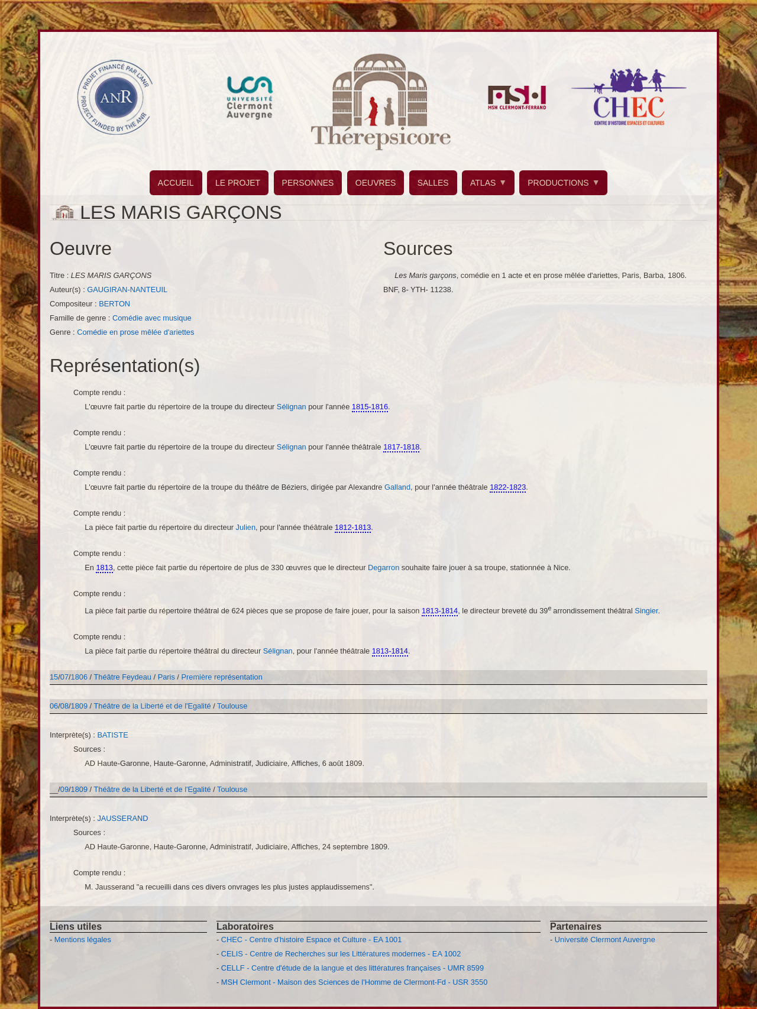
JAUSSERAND (122, 818)
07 (64, 676)
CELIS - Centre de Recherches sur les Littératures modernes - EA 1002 (341, 953)
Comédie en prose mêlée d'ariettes (135, 332)
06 (54, 705)
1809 (79, 705)
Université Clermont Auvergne (605, 939)
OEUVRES (375, 182)
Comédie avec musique (152, 317)
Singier (646, 610)
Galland (397, 487)
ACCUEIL (176, 182)
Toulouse (232, 705)
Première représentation (221, 676)
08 (64, 705)
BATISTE (112, 734)
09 (64, 789)
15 (54, 676)
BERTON (114, 303)
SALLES (433, 182)
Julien (245, 527)
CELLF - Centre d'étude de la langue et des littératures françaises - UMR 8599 (352, 967)
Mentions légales (82, 939)
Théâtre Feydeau (122, 676)
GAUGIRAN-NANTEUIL (127, 289)
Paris (166, 676)
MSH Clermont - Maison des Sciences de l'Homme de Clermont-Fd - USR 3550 (354, 982)
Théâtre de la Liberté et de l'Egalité (153, 705)
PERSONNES (308, 182)
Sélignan (292, 406)
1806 (79, 676)
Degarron (385, 567)
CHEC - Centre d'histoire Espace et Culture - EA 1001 (311, 939)
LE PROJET (237, 182)
